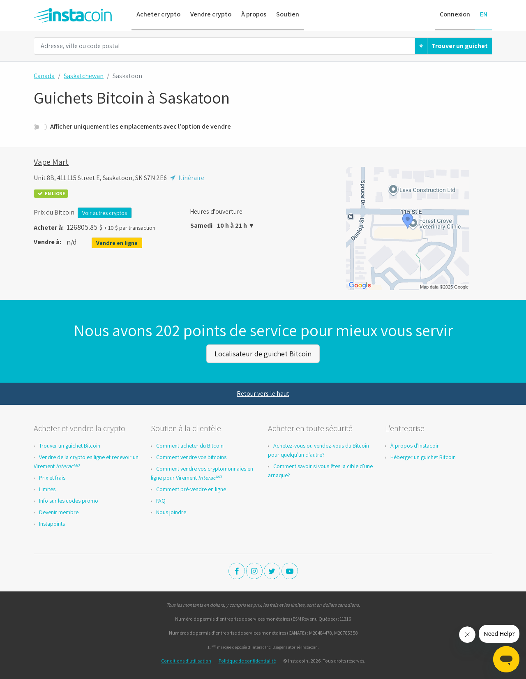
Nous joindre (171, 511)
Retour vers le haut (263, 393)
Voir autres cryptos (104, 213)
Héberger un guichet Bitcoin (423, 456)
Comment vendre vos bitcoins (191, 456)
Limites (47, 488)
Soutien (287, 14)
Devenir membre (58, 511)
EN (483, 14)
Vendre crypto (210, 14)
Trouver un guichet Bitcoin (69, 445)
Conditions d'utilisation (186, 660)
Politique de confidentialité (247, 660)
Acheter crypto (158, 14)
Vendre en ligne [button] (117, 243)
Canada (44, 76)
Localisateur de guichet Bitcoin (263, 353)
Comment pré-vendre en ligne (191, 488)
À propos (253, 14)
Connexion (455, 14)
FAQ (161, 500)
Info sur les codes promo (68, 500)
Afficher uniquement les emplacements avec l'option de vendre (140, 126)
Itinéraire (186, 177)
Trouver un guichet (459, 46)
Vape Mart (51, 162)
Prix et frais (52, 477)
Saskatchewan (84, 76)
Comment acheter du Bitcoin (190, 445)
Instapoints (52, 523)
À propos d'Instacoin (415, 445)
